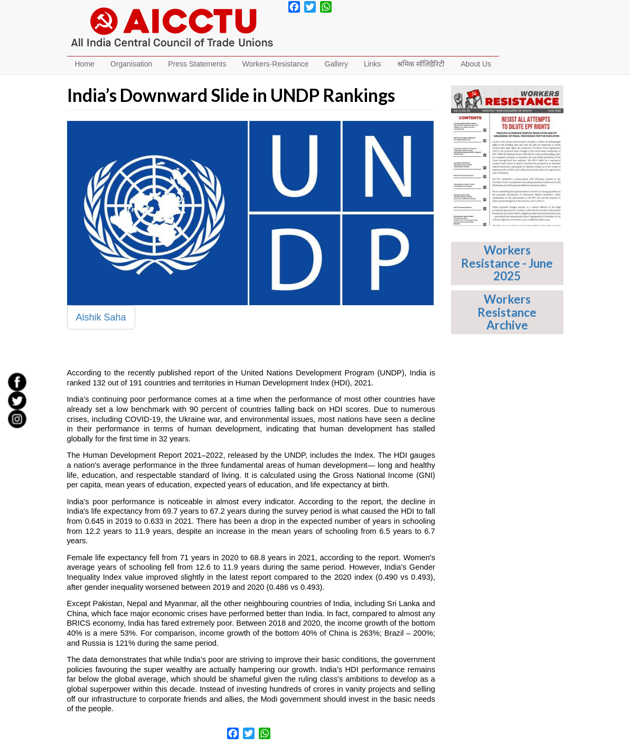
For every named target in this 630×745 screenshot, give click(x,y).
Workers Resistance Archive (507, 312)
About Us (475, 64)
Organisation (131, 64)
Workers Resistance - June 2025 (507, 263)
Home (85, 64)
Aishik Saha (101, 317)
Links (372, 64)
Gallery (336, 64)
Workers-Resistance (275, 64)
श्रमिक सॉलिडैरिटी (421, 64)
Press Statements (197, 64)
